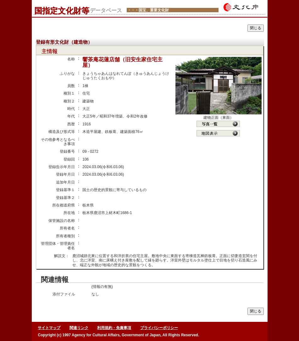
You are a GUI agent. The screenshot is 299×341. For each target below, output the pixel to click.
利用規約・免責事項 (114, 328)
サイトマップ (49, 328)
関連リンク (78, 328)
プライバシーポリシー (159, 328)
